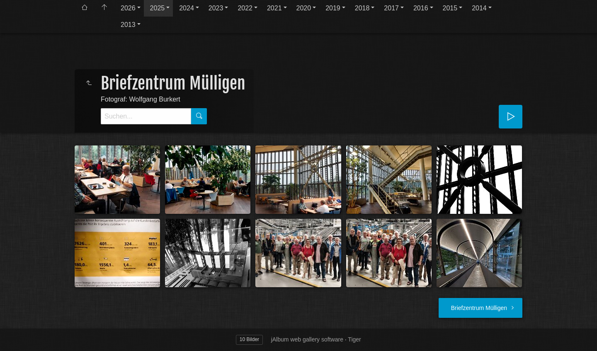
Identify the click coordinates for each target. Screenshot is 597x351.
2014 (479, 8)
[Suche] (146, 116)
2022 (245, 8)
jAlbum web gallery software (307, 339)
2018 (362, 8)
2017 (391, 8)
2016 (420, 8)
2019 (332, 8)
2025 (157, 8)
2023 (216, 8)
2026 (128, 8)
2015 (450, 8)
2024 (186, 8)
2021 (274, 8)
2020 (303, 8)
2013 (128, 24)
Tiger (354, 339)
